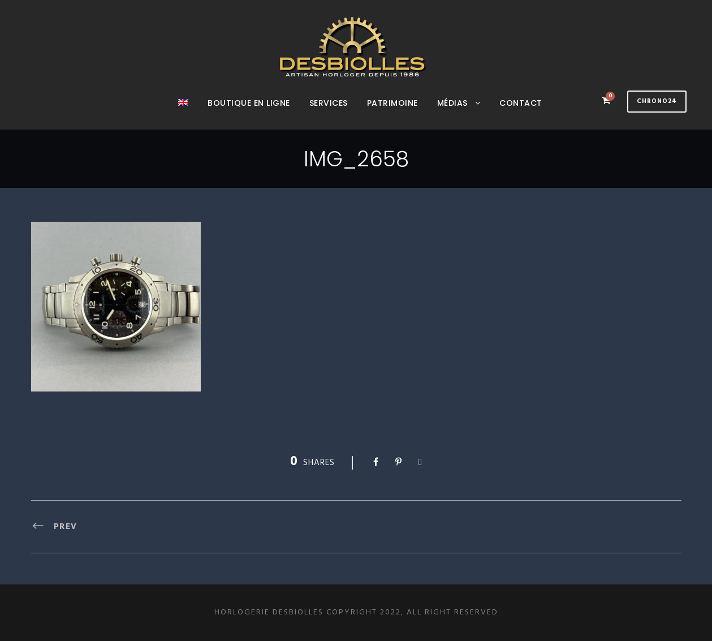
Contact (520, 103)
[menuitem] (183, 113)
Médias (452, 103)
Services (328, 103)
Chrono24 (657, 101)
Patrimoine (392, 103)
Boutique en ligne (249, 103)
